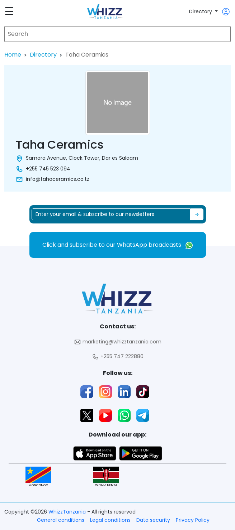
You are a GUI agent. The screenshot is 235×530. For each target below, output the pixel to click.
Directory (201, 11)
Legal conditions (110, 520)
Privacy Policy (193, 520)
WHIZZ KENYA (106, 477)
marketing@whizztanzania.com (117, 342)
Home (12, 54)
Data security (153, 520)
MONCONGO (38, 477)
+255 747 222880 (118, 356)
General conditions (60, 520)
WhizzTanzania (67, 511)
